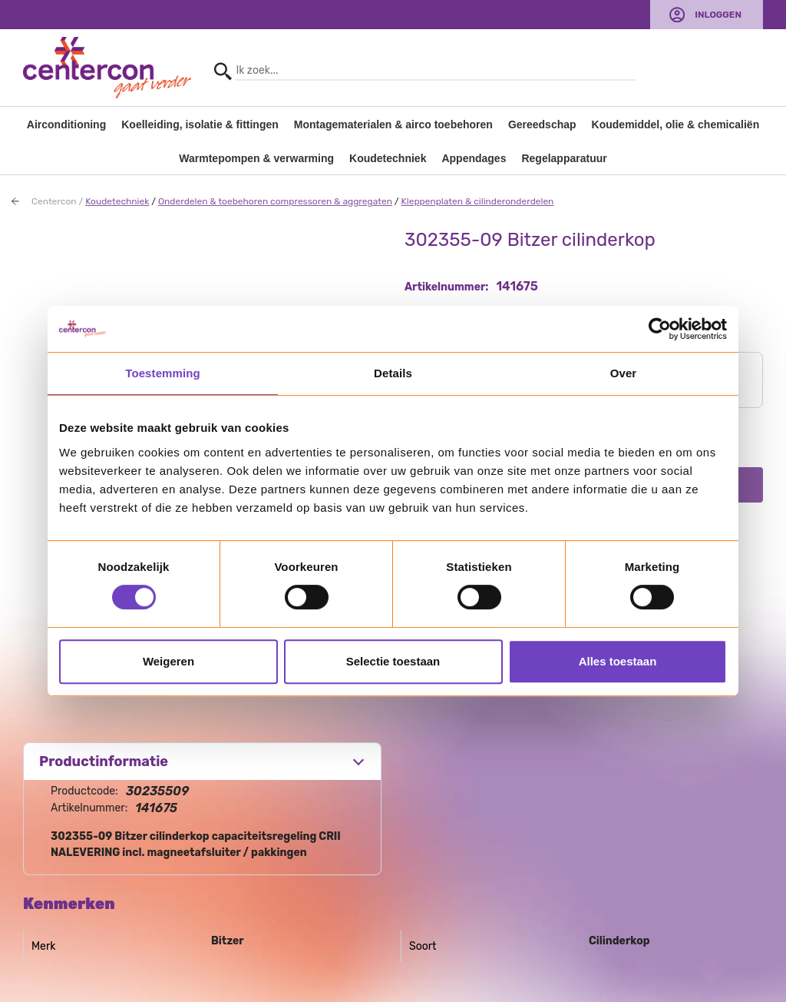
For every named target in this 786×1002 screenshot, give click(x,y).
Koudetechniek (387, 158)
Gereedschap (542, 124)
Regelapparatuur (563, 158)
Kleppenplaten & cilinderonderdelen (477, 201)
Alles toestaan (618, 661)
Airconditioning (66, 124)
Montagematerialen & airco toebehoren (393, 124)
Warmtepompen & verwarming (256, 158)
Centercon (54, 201)
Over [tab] (623, 373)
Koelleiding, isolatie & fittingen (200, 124)
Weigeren (168, 661)
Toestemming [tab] (162, 373)
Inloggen (718, 14)
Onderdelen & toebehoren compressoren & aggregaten (275, 201)
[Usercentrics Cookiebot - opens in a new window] (660, 328)
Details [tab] (393, 373)
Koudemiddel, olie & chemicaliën (676, 124)
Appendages (473, 158)
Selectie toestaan (393, 661)
